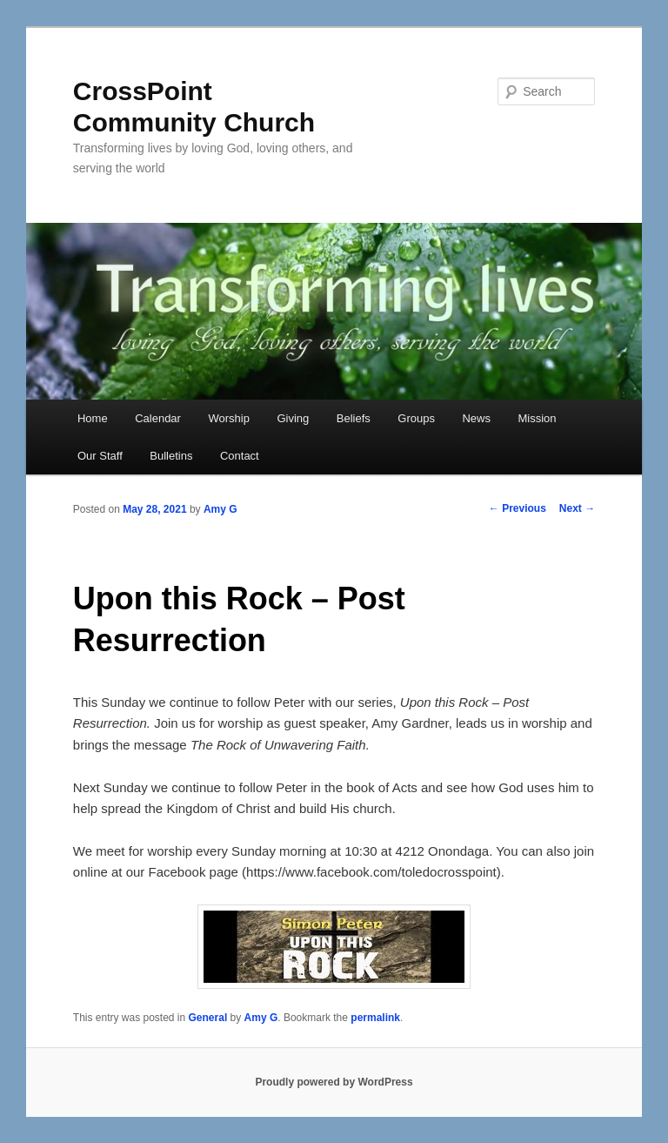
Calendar (158, 418)
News (476, 418)
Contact (239, 455)
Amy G (220, 509)
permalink (375, 1018)
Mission (537, 418)
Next (577, 508)
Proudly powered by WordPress (333, 1082)
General (208, 1018)
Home (92, 418)
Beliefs (354, 418)
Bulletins (171, 455)
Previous (517, 508)
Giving (293, 418)
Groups (416, 418)
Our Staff (100, 455)
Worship (228, 418)
